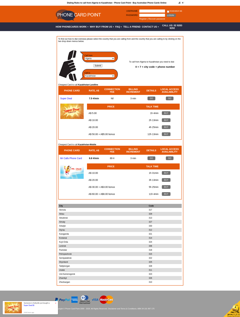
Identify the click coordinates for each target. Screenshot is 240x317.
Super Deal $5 (29, 305)
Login (170, 15)
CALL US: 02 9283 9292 (172, 26)
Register (143, 19)
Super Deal (66, 98)
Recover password (156, 19)
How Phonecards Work (72, 26)
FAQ (118, 26)
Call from (88, 55)
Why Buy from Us (102, 26)
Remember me (174, 11)
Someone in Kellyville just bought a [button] (37, 304)
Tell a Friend (131, 26)
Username (132, 11)
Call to (87, 73)
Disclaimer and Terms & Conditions (122, 309)
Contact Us (150, 26)
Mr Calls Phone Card (71, 158)
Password (132, 15)
